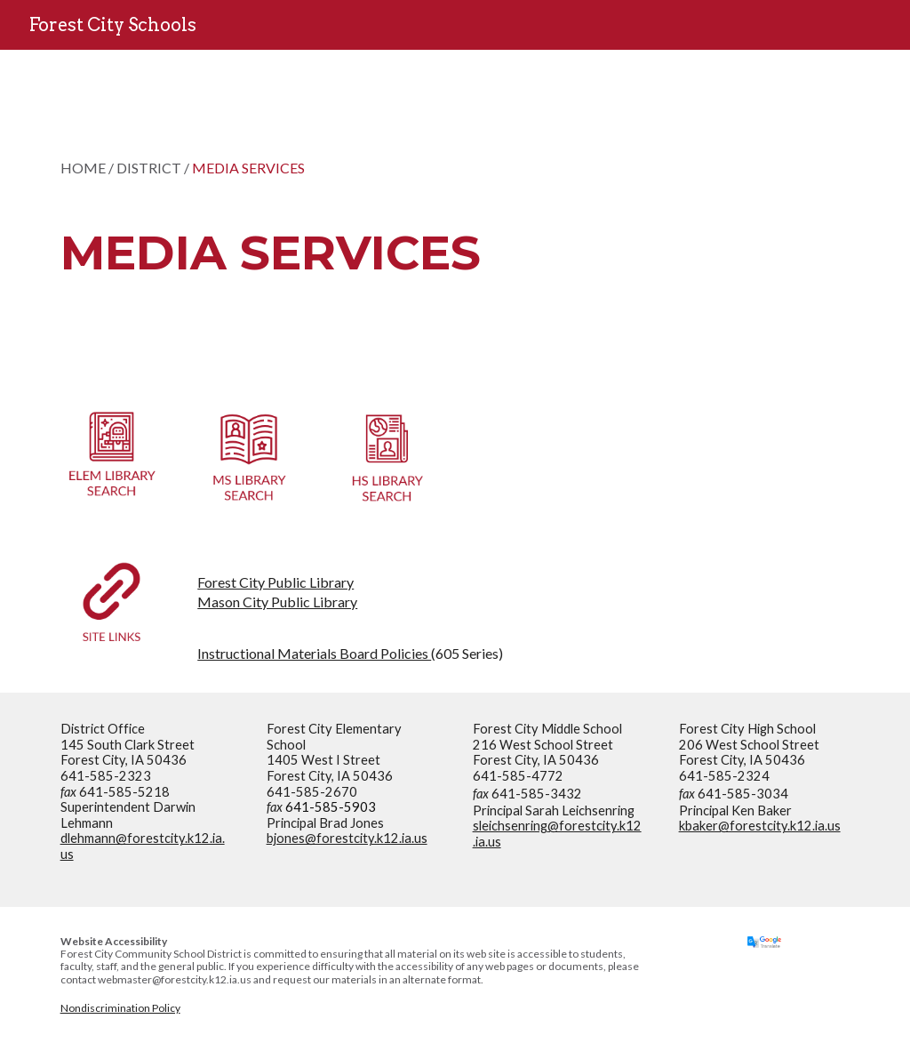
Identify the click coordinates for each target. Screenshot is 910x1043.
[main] (386, 209)
